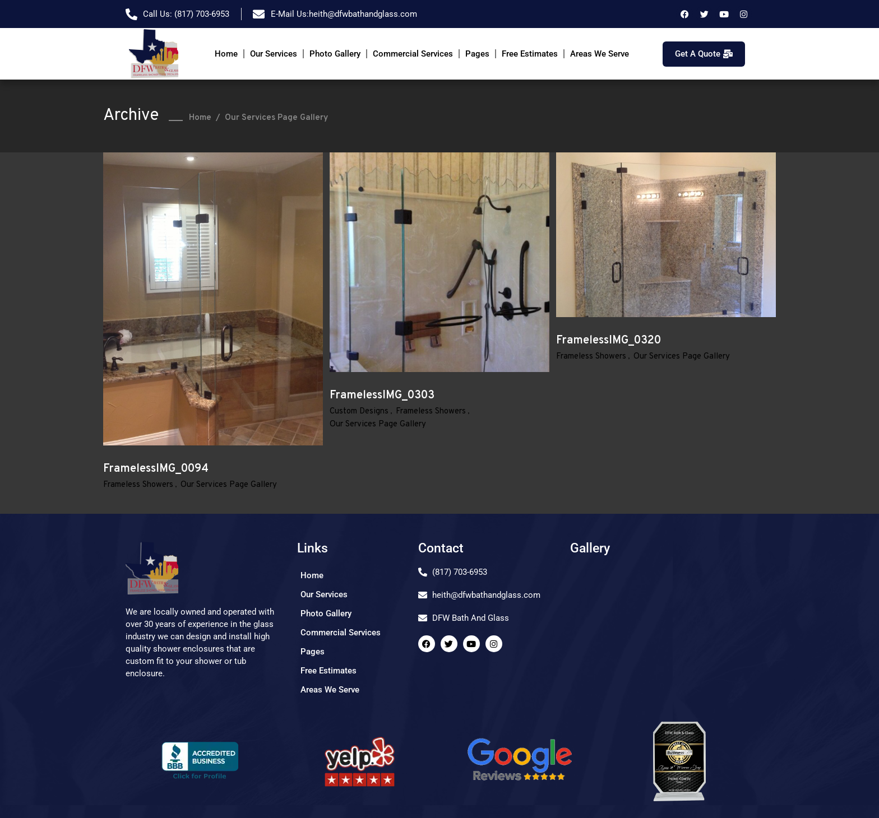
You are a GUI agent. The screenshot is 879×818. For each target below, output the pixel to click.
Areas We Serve (599, 54)
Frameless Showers (138, 485)
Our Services (273, 54)
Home (226, 54)
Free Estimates (530, 54)
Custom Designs (359, 411)
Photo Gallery (334, 54)
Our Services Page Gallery (229, 485)
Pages (477, 54)
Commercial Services (413, 54)
